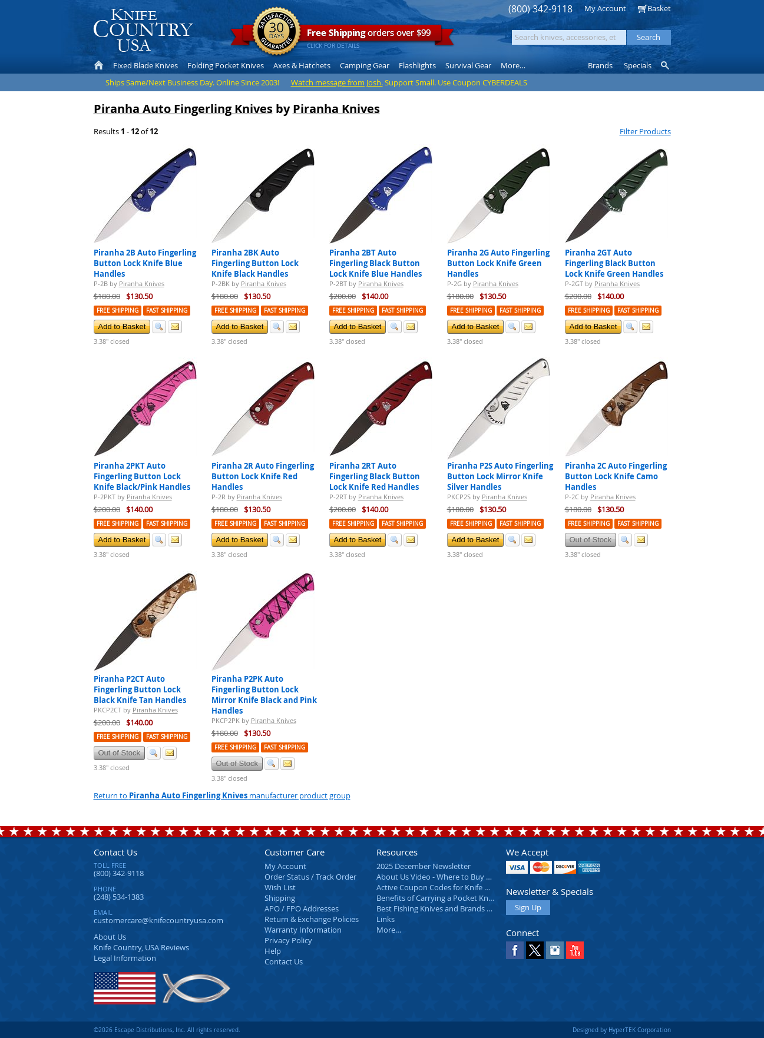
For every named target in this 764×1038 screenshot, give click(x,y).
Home (98, 65)
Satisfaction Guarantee (276, 32)
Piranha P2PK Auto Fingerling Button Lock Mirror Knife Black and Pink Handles (264, 695)
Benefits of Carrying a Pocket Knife (436, 898)
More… (388, 929)
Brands (600, 65)
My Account (605, 8)
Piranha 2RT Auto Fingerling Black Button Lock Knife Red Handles (374, 476)
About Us (110, 936)
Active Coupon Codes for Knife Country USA (452, 887)
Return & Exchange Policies (311, 919)
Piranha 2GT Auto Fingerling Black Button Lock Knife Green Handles (614, 263)
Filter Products (645, 131)
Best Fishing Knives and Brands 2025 (439, 908)
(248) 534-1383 (119, 896)
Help (272, 951)
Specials (637, 65)
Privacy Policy (288, 940)
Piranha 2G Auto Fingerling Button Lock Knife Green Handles (498, 263)
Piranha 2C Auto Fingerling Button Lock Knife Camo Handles (616, 476)
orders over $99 (342, 36)
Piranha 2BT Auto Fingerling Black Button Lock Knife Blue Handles (375, 263)
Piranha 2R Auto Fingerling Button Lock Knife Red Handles (262, 476)
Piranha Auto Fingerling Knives (183, 109)
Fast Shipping (166, 310)
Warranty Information (303, 929)
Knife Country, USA (143, 30)
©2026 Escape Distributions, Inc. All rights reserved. (167, 1030)
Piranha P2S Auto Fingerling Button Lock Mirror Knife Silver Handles (500, 476)
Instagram (555, 950)
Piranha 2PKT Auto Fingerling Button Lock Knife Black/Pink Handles (142, 476)
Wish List (280, 887)
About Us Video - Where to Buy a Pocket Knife (455, 876)
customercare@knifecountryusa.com (158, 920)
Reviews (141, 947)
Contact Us (115, 852)
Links (385, 919)
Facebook (515, 950)
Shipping (279, 898)
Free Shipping (117, 310)
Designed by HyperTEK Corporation (622, 1030)
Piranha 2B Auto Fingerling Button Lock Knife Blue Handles (145, 263)
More (513, 65)
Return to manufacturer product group (222, 795)
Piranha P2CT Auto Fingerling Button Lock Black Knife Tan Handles (140, 689)
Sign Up (528, 907)
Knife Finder (666, 65)
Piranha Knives (336, 109)
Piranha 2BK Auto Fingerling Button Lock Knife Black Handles (255, 263)
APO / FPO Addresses (301, 908)
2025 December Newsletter (423, 866)
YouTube (575, 950)
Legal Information (125, 958)
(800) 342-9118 (540, 9)
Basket (659, 8)
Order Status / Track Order (310, 876)
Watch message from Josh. (337, 82)
